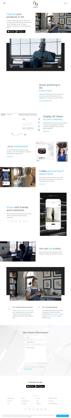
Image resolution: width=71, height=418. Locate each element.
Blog (9, 404)
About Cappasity (11, 398)
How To (23, 398)
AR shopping (51, 401)
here (30, 416)
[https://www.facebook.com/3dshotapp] (25, 409)
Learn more (42, 184)
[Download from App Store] (11, 31)
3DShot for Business (53, 404)
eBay (38, 401)
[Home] (35, 4)
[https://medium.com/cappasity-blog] (45, 409)
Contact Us (10, 401)
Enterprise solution (53, 398)
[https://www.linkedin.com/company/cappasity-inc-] (33, 409)
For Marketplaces (25, 401)
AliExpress (39, 404)
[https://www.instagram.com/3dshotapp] (37, 409)
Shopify (38, 398)
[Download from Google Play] (21, 31)
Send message (28, 369)
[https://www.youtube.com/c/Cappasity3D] (41, 409)
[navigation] (4, 3)
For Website (24, 404)
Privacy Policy (42, 366)
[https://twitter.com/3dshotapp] (29, 409)
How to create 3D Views (45, 100)
